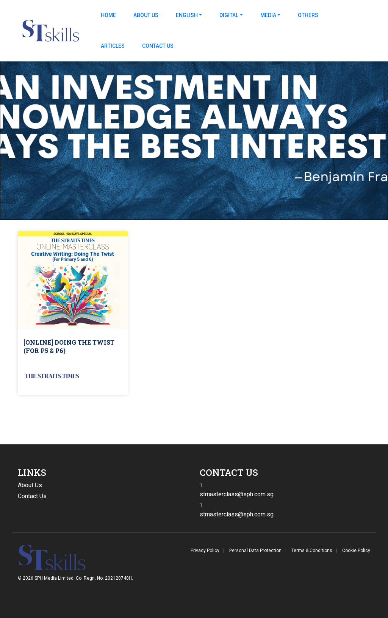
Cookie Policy (356, 550)
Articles (113, 46)
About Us (145, 15)
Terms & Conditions (311, 550)
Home (108, 15)
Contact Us (158, 46)
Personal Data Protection (255, 550)
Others (308, 15)
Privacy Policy (205, 550)
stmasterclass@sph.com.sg (237, 514)
